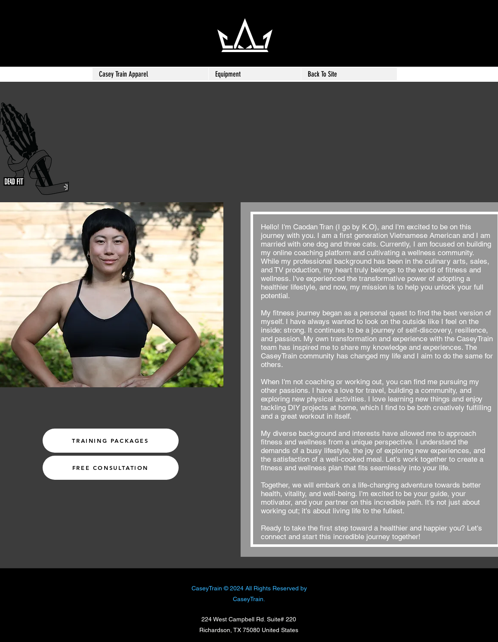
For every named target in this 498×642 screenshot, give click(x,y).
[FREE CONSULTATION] (111, 468)
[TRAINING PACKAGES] (111, 441)
